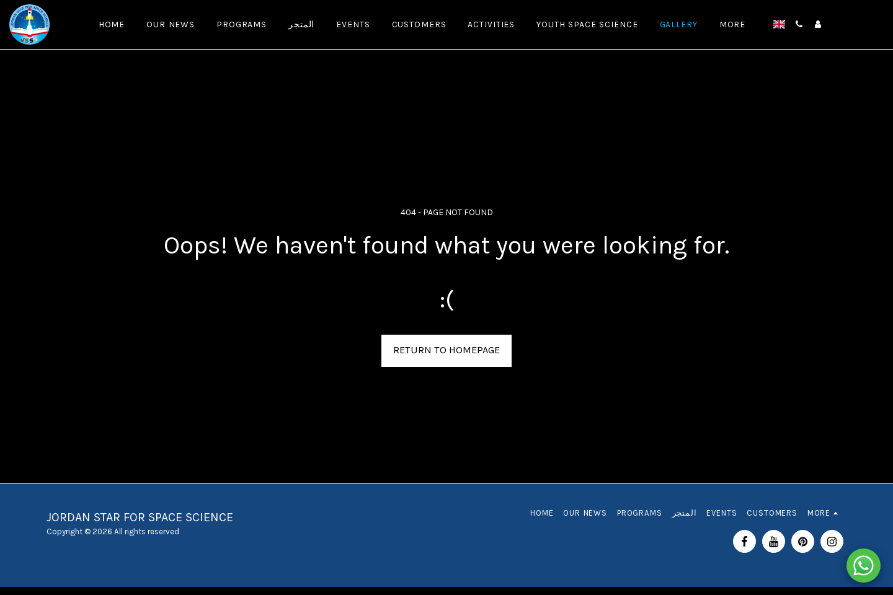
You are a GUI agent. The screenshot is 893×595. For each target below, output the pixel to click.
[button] (799, 24)
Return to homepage (446, 350)
